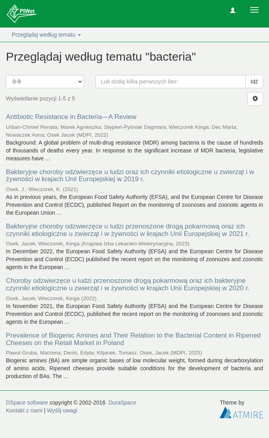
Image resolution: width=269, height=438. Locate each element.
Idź (254, 81)
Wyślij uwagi (62, 410)
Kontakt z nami (24, 410)
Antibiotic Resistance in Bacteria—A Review (71, 117)
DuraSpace (122, 402)
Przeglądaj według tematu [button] (46, 35)
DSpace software (27, 402)
